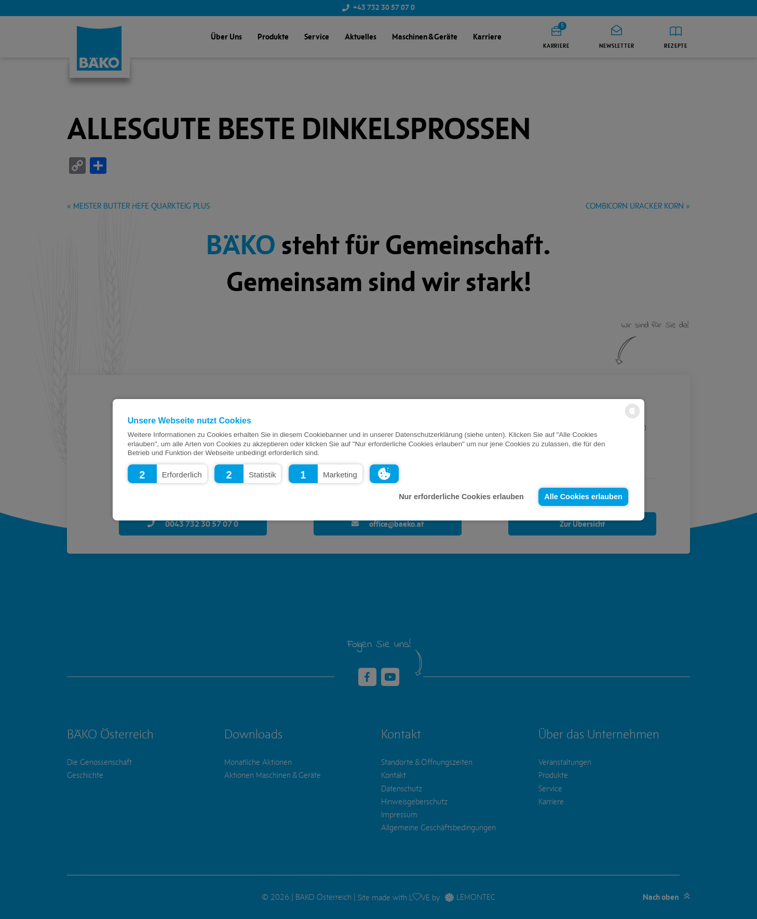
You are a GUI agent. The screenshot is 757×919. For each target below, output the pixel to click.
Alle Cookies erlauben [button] (583, 496)
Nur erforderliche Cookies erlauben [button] (461, 496)
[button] (167, 473)
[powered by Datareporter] (632, 417)
